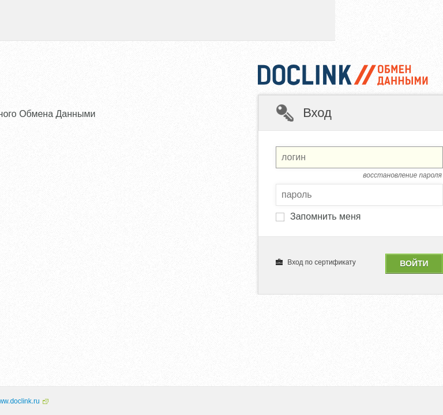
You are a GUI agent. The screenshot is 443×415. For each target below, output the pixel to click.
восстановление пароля (402, 175)
